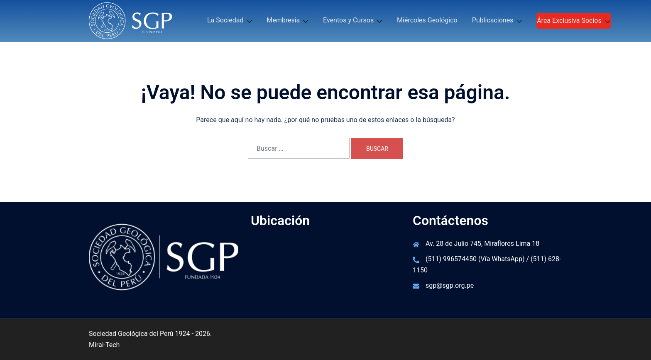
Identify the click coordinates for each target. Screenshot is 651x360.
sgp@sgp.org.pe (450, 285)
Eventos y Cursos (348, 20)
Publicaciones (493, 20)
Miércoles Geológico (427, 20)
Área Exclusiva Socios (569, 20)
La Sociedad (225, 20)
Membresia (283, 20)
